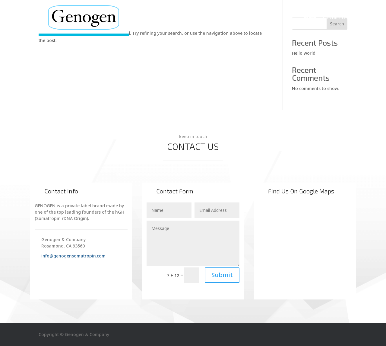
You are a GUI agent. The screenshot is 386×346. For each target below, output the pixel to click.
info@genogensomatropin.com (73, 256)
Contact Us (335, 17)
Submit (222, 275)
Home (310, 17)
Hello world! (304, 53)
